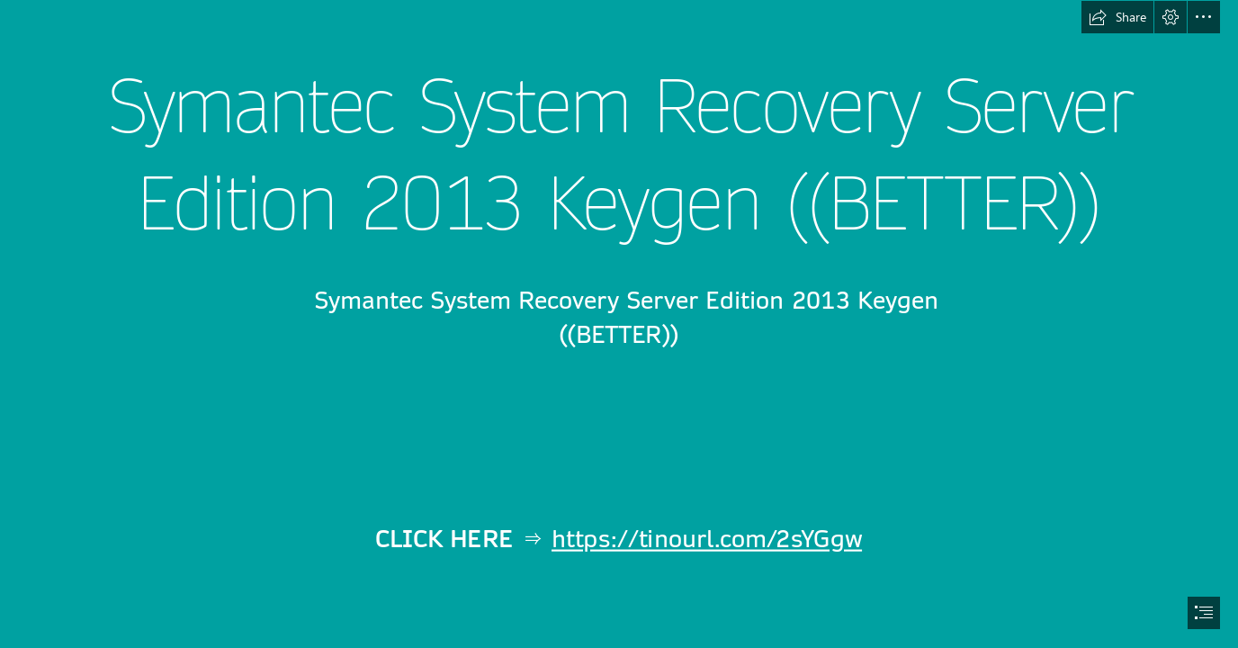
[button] (1117, 17)
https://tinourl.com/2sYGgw (707, 540)
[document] (619, 324)
